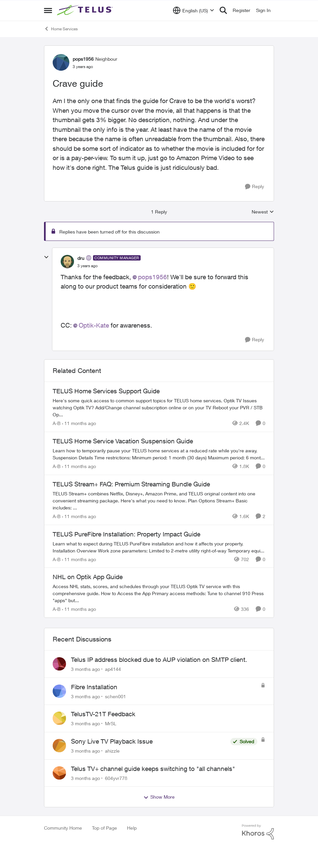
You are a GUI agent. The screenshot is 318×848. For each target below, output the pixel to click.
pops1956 (152, 277)
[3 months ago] (85, 669)
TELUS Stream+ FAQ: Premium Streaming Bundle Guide (131, 484)
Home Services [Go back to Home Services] (61, 28)
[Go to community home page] (85, 10)
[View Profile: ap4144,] (59, 664)
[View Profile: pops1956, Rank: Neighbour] (61, 62)
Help (132, 828)
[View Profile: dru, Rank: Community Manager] (67, 261)
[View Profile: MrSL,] (59, 718)
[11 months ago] (79, 423)
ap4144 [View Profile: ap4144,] (113, 669)
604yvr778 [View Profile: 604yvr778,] (116, 778)
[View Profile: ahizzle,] (59, 745)
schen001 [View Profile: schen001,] (115, 696)
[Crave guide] (87, 266)
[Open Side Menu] (48, 10)
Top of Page (104, 828)
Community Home (63, 828)
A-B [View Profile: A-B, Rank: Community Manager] (57, 423)
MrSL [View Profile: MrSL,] (110, 723)
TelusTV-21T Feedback (103, 714)
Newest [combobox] (263, 212)
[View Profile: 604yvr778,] (59, 773)
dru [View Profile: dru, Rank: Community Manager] (80, 258)
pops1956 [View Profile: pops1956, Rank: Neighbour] (83, 59)
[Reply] (254, 186)
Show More (159, 797)
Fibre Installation (94, 687)
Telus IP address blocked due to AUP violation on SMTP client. (159, 659)
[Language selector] (193, 10)
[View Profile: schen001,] (59, 691)
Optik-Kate (94, 325)
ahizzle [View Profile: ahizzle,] (112, 751)
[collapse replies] (46, 257)
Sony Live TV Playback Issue (112, 741)
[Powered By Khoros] (258, 832)
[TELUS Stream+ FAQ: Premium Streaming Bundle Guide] (159, 500)
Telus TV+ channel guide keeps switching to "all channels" (153, 768)
